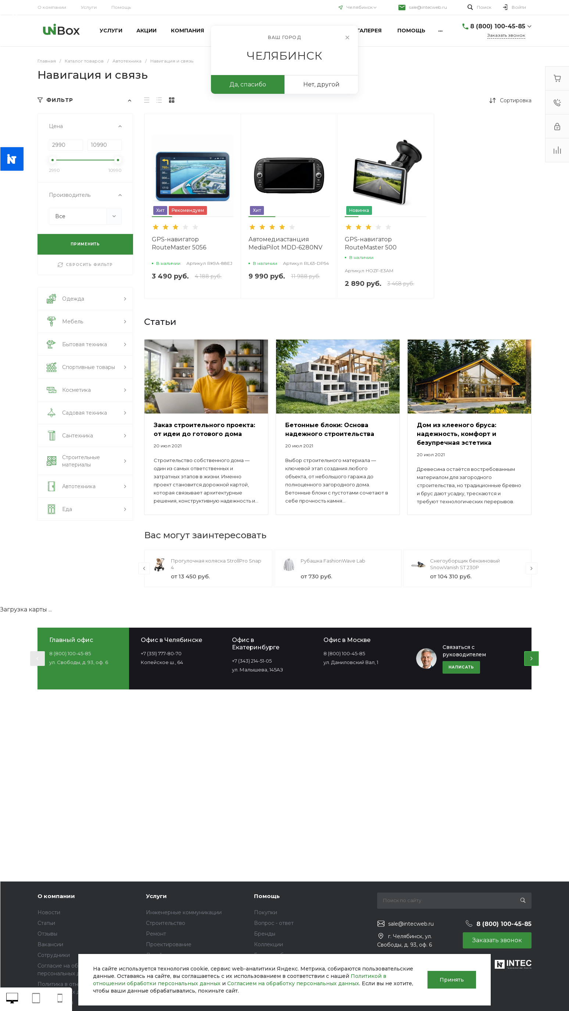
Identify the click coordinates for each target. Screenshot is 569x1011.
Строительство (165, 923)
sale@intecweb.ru (428, 7)
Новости (48, 912)
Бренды (264, 933)
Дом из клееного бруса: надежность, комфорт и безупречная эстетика (456, 434)
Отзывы (47, 933)
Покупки (265, 912)
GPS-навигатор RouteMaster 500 (371, 243)
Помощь (121, 7)
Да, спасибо (247, 84)
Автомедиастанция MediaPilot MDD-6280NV (285, 243)
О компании (51, 7)
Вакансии (50, 944)
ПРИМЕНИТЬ (85, 244)
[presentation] (144, 568)
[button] (162, 216)
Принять (452, 979)
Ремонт (156, 933)
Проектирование (169, 944)
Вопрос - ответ (274, 923)
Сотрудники (53, 955)
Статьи (46, 923)
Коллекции (268, 944)
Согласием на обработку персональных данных (293, 983)
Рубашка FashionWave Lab (333, 561)
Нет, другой (321, 84)
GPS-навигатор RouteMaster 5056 (179, 243)
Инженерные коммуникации (184, 912)
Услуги (89, 7)
